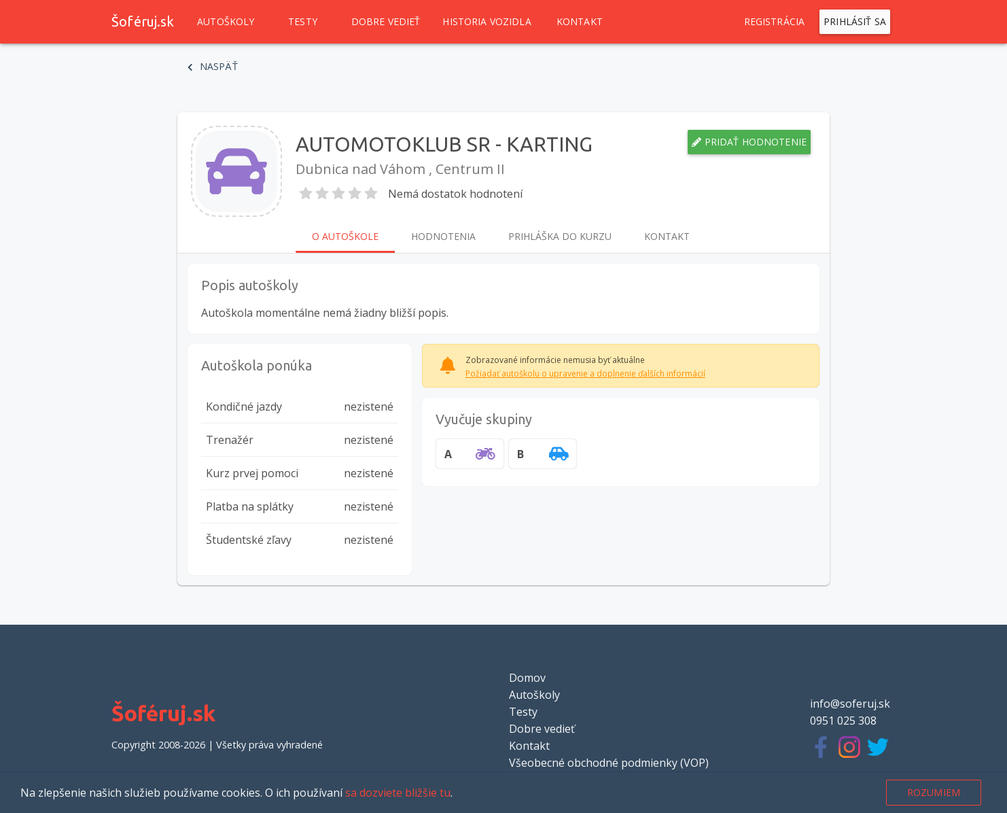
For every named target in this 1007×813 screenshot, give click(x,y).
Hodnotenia (443, 236)
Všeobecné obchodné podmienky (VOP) (609, 762)
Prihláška (560, 236)
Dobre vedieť (386, 22)
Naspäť (213, 66)
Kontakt (580, 22)
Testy (303, 22)
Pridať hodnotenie (749, 142)
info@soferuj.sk (850, 703)
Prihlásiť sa (854, 22)
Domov (527, 677)
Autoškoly (225, 22)
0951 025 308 (843, 720)
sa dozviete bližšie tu (397, 792)
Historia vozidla (486, 22)
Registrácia (774, 22)
